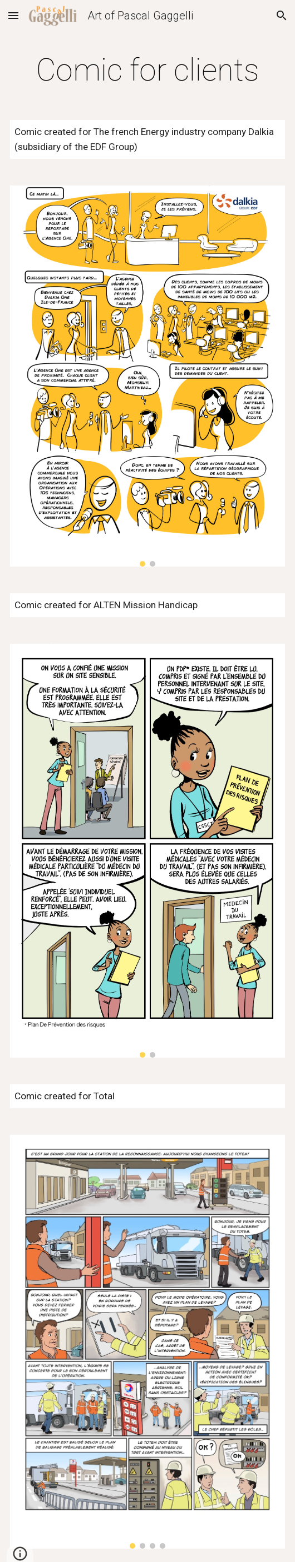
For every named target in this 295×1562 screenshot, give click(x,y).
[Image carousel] (147, 376)
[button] (13, 15)
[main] (147, 70)
